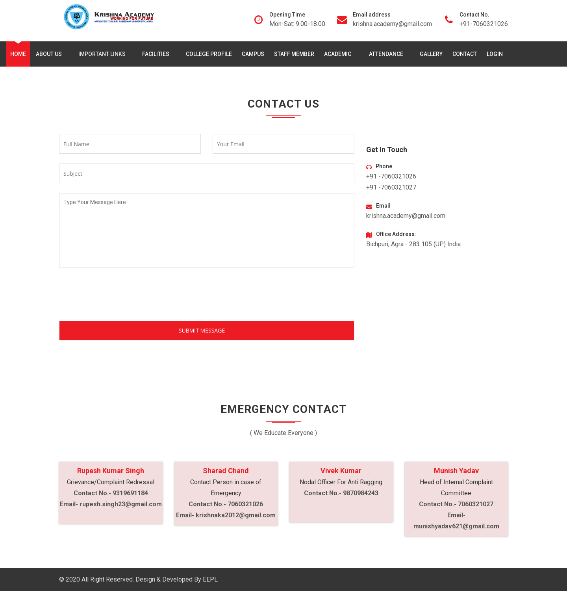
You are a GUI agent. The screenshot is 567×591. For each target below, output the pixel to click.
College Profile (209, 54)
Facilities (157, 54)
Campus (253, 54)
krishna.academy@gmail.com (392, 24)
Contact (464, 54)
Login (495, 54)
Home (18, 54)
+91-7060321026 (484, 24)
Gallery (431, 54)
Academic (340, 54)
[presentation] (119, 296)
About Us (50, 54)
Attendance (387, 54)
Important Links (103, 54)
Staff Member (294, 54)
